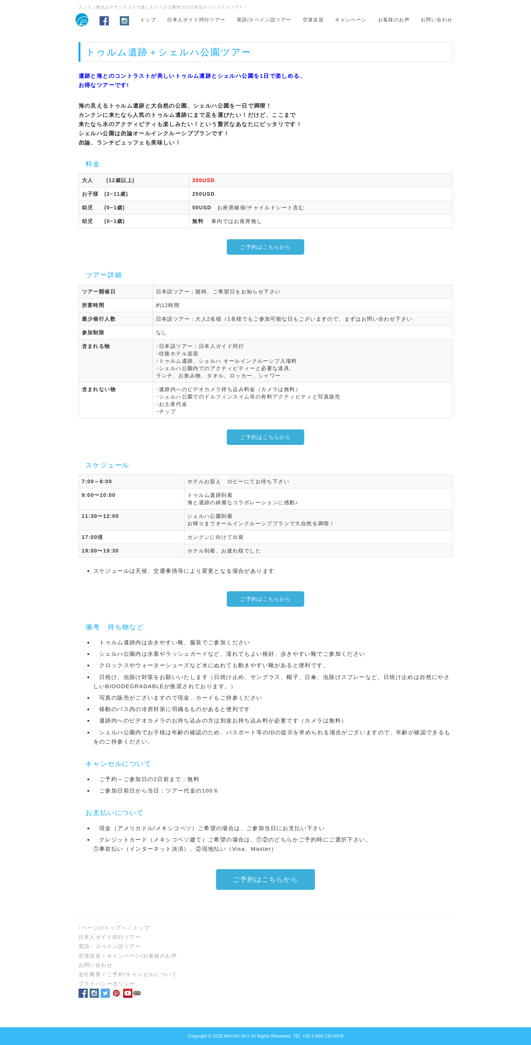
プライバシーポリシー (107, 983)
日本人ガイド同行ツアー (196, 19)
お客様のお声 (394, 19)
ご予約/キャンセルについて (142, 974)
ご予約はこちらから (265, 247)
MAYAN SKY (237, 1036)
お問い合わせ (436, 19)
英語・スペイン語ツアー (110, 946)
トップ (148, 19)
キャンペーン (351, 19)
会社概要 (90, 974)
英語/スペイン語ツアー (264, 19)
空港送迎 (313, 19)
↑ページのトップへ (103, 928)
